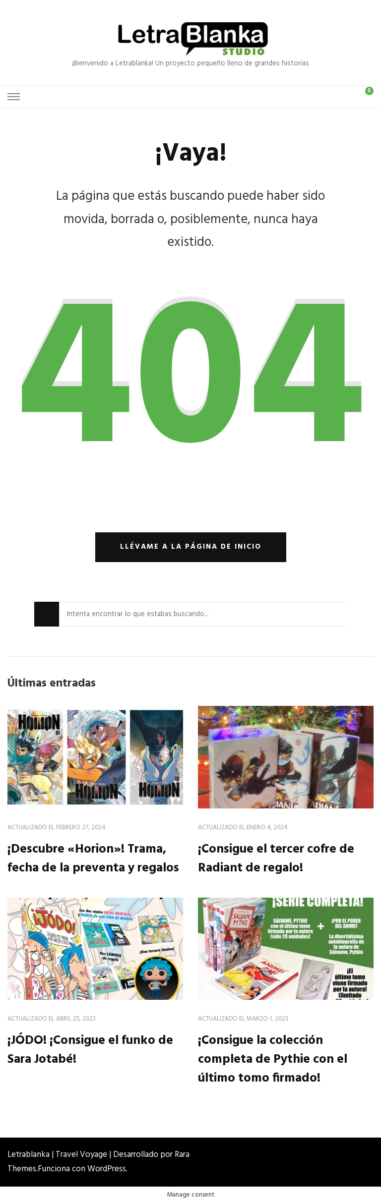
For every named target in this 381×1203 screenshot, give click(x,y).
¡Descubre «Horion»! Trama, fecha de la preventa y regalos (93, 858)
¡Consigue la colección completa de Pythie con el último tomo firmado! (272, 1059)
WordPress (106, 1169)
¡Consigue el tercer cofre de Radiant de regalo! (276, 858)
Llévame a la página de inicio (190, 547)
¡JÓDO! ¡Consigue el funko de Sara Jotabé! (90, 1050)
